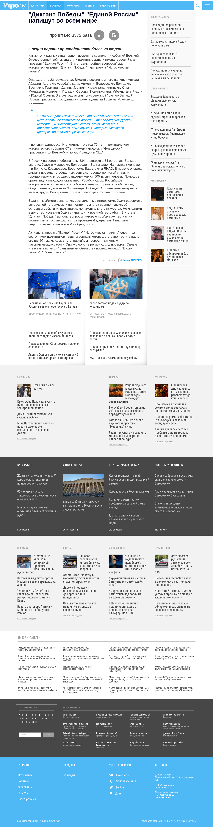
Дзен (115, 793)
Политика (55, 5)
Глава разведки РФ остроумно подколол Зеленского (54, 345)
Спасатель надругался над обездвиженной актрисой (76, 649)
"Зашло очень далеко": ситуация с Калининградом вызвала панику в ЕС (52, 334)
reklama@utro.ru (163, 797)
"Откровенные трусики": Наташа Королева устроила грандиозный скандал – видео (129, 649)
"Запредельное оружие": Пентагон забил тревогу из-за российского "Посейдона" (174, 689)
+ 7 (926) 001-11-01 (164, 795)
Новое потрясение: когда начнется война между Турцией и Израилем (174, 657)
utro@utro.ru (161, 787)
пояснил (37, 144)
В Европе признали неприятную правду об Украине (115, 348)
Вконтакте (119, 775)
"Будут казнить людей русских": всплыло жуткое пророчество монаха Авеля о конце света (129, 690)
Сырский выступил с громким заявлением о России (77, 668)
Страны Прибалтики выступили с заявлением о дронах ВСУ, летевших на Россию (36, 658)
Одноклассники (122, 781)
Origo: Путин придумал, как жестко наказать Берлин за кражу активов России (38, 689)
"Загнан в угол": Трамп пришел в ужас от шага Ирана (37, 668)
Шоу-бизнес (38, 5)
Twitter (117, 787)
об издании (70, 775)
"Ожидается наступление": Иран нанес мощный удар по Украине (36, 649)
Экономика (73, 5)
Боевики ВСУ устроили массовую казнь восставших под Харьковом (173, 678)
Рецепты (90, 5)
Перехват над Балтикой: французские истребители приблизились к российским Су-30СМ (83, 658)
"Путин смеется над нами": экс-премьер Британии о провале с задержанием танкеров (37, 679)
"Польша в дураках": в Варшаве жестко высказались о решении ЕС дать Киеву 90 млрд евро (83, 679)
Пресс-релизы (108, 5)
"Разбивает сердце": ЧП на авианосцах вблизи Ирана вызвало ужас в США (127, 657)
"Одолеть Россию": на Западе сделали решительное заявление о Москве (173, 649)
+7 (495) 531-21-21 (164, 785)
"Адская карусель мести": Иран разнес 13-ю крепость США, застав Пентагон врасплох (129, 679)
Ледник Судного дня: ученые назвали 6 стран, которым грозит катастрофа (53, 356)
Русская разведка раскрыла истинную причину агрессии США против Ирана (173, 668)
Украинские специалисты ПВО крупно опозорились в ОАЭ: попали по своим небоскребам (127, 669)
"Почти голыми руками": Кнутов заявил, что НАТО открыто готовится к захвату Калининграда (82, 690)
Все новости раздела (26, 439)
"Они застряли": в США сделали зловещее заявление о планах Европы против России (116, 336)
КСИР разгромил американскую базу (113, 358)
